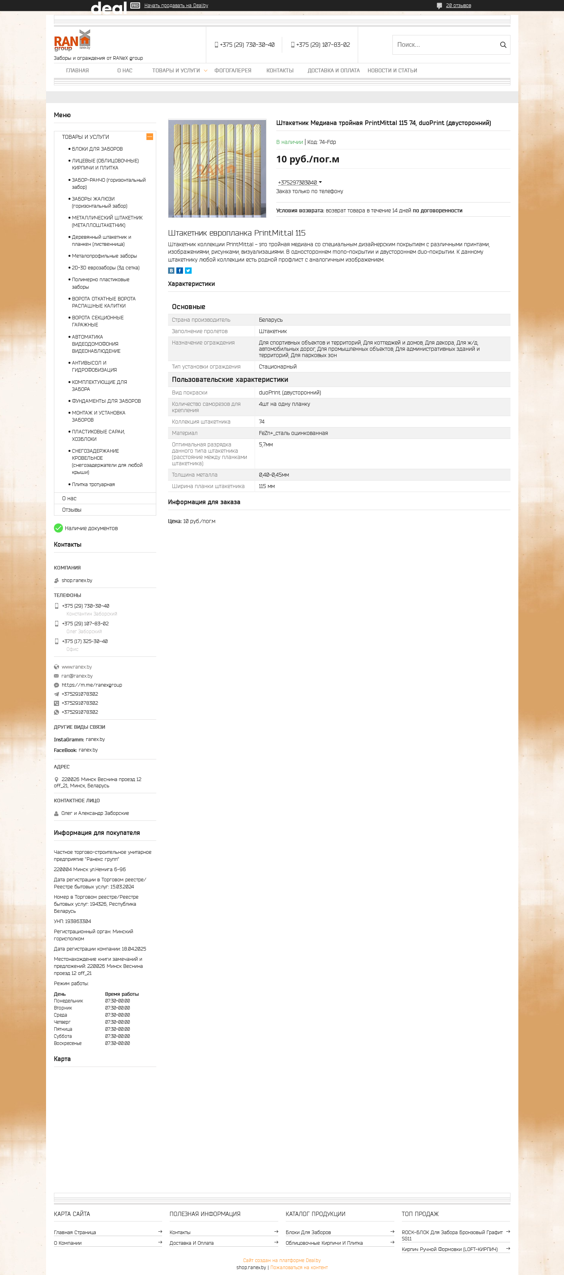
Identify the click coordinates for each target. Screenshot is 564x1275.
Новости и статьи (392, 70)
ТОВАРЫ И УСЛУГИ (85, 137)
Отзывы (71, 510)
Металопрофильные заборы (104, 256)
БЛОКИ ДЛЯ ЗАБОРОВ (97, 149)
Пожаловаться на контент (299, 1267)
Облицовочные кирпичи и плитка (324, 1243)
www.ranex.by (77, 667)
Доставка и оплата (334, 70)
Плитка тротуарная (93, 484)
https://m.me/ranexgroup (92, 685)
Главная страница (75, 1232)
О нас (124, 70)
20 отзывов (458, 5)
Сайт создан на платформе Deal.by (282, 1260)
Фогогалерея (233, 70)
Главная (77, 70)
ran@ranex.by (76, 676)
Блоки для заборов (308, 1232)
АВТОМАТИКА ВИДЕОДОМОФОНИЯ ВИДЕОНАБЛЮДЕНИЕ (96, 344)
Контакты (280, 70)
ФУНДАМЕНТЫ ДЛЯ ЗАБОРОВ (106, 401)
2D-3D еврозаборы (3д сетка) (105, 268)
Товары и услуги (176, 70)
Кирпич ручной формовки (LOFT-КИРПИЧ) (449, 1249)
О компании (67, 1243)
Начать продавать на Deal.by (176, 5)
